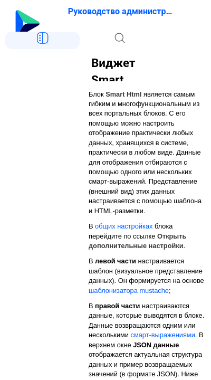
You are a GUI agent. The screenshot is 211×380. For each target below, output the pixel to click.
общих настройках (123, 226)
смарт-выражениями (163, 335)
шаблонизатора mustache (129, 290)
